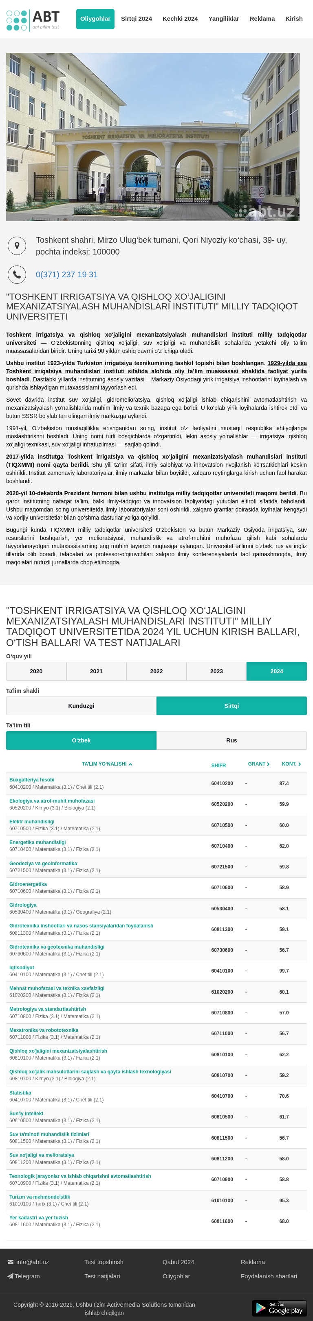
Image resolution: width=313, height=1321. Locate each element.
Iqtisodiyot (107, 971)
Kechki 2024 (180, 18)
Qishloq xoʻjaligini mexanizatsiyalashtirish (107, 1055)
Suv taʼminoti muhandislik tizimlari (107, 1138)
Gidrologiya (107, 909)
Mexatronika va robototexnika (107, 1034)
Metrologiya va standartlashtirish (107, 1013)
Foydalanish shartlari (269, 1276)
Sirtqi (232, 706)
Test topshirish (103, 1261)
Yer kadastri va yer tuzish (107, 1221)
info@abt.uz (27, 1261)
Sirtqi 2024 (136, 18)
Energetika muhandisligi (107, 846)
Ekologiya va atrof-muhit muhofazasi (107, 805)
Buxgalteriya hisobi (107, 783)
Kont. (289, 764)
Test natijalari (102, 1276)
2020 (36, 671)
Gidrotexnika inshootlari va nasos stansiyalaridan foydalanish (107, 929)
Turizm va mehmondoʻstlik (107, 1201)
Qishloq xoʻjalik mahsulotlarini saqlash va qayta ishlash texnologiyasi (107, 1075)
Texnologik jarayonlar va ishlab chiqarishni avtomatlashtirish (107, 1180)
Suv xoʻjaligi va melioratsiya (107, 1159)
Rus (231, 740)
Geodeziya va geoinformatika (107, 867)
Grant (257, 764)
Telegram (23, 1276)
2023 (216, 671)
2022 (156, 671)
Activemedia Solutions (137, 1304)
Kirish (294, 18)
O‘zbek (81, 740)
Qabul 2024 (178, 1261)
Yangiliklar (224, 18)
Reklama (262, 18)
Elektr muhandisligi (107, 825)
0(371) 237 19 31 (67, 274)
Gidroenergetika (107, 888)
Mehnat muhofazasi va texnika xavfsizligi (107, 992)
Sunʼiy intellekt (107, 1117)
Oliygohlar (95, 18)
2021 (96, 671)
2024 (277, 671)
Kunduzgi (81, 706)
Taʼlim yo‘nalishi (104, 764)
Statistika (107, 1096)
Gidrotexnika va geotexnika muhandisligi (107, 951)
